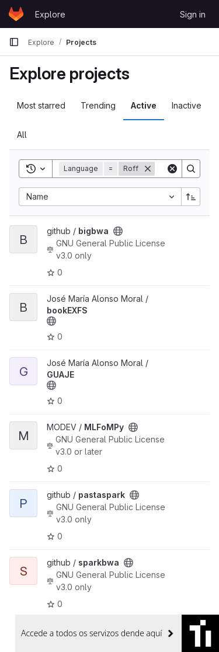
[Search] (191, 168)
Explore (50, 14)
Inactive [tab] (186, 105)
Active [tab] (144, 105)
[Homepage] (16, 14)
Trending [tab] (98, 105)
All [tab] (22, 135)
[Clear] (172, 169)
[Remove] (148, 169)
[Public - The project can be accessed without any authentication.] (118, 231)
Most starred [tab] (41, 105)
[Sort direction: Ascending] (191, 196)
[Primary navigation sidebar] (14, 42)
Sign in (193, 14)
